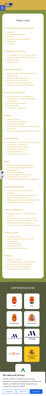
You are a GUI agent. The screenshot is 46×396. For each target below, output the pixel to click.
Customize (9, 391)
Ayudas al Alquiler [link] (14, 260)
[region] (22, 384)
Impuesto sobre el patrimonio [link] (19, 83)
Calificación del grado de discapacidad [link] (23, 179)
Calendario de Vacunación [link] (17, 177)
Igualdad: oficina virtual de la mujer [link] (21, 57)
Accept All (36, 391)
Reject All (22, 391)
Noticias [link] (10, 37)
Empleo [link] (7, 115)
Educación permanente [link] (16, 103)
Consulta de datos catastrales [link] (19, 264)
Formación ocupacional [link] (16, 108)
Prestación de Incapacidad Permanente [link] (23, 131)
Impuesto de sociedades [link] (17, 80)
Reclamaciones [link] (13, 60)
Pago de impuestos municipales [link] (20, 85)
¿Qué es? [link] (11, 32)
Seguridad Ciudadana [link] (14, 187)
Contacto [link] (11, 44)
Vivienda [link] (8, 256)
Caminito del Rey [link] (14, 237)
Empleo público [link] (13, 119)
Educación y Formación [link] (14, 92)
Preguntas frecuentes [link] (16, 34)
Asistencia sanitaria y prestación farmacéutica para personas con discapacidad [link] (20, 167)
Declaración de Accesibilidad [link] (19, 39)
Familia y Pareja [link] (11, 138)
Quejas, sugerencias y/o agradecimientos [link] (24, 200)
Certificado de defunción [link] (17, 145)
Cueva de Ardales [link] (14, 244)
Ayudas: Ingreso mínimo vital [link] (19, 175)
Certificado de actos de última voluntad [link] (23, 142)
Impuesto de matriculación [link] (18, 78)
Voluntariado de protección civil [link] (20, 202)
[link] (2, 8)
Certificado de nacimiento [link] (18, 147)
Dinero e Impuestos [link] (13, 70)
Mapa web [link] (11, 41)
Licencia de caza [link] (13, 246)
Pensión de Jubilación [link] (16, 124)
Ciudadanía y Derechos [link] (14, 51)
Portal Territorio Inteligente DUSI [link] (19, 28)
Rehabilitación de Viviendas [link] (18, 269)
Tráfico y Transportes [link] (13, 210)
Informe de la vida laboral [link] (17, 122)
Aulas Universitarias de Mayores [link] (20, 96)
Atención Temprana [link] (15, 172)
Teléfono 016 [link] (12, 62)
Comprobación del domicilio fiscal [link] (21, 262)
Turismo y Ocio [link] (11, 233)
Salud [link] (6, 162)
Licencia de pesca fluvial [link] (17, 248)
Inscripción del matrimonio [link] (18, 154)
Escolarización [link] (13, 106)
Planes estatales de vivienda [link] (19, 267)
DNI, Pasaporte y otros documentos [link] (22, 55)
